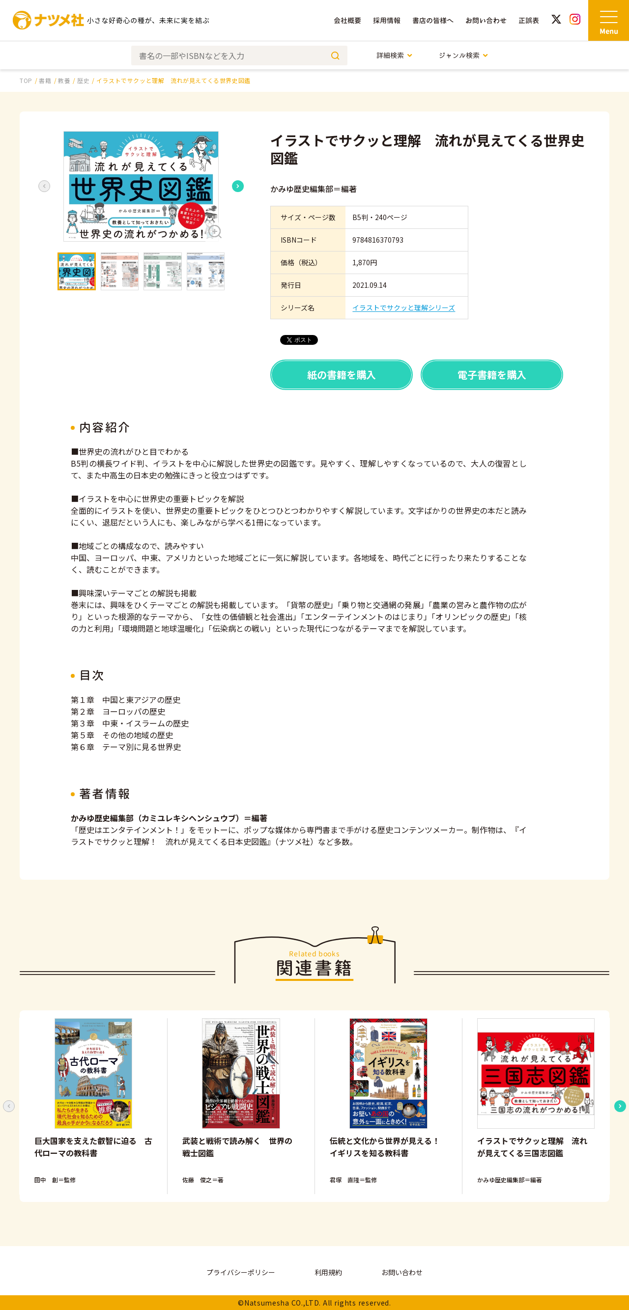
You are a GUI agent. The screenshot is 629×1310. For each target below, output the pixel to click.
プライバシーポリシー (240, 1272)
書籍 (45, 80)
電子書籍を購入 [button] (491, 374)
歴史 (83, 80)
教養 (64, 80)
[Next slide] (238, 186)
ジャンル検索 (463, 55)
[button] (141, 186)
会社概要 (347, 20)
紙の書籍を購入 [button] (341, 374)
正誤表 (528, 20)
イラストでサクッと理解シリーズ (403, 307)
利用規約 (328, 1272)
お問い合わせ (486, 20)
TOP (26, 80)
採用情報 (386, 20)
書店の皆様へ (433, 20)
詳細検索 (394, 55)
